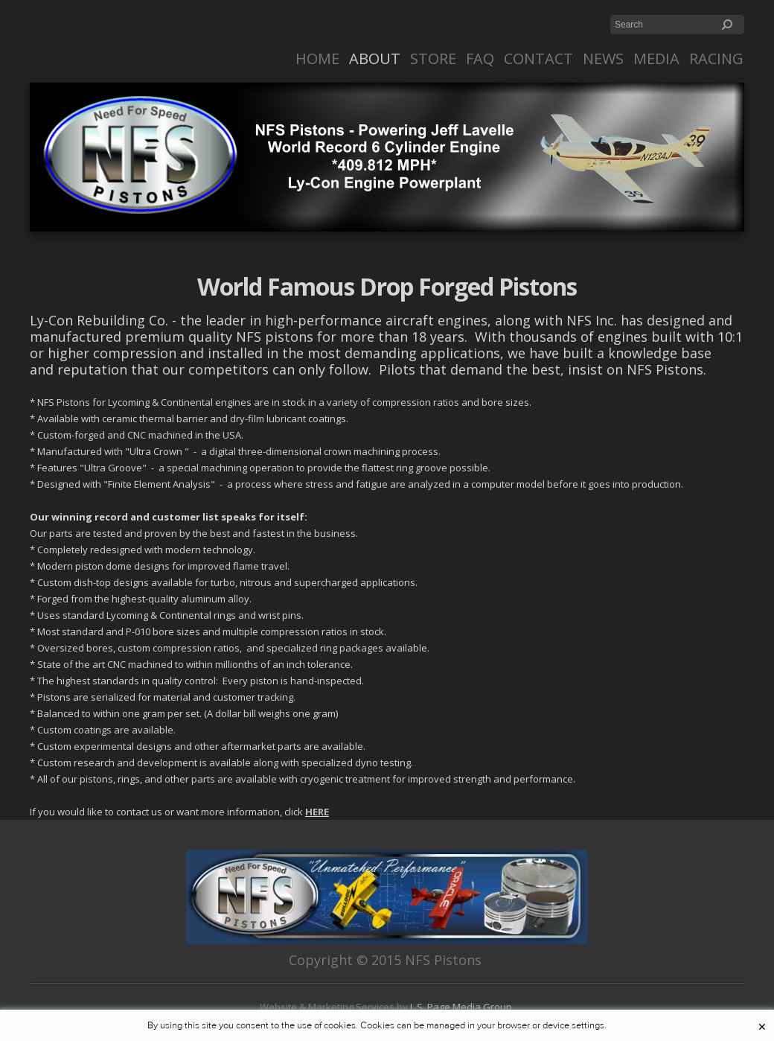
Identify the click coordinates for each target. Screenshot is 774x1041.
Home (317, 58)
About (374, 58)
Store (433, 58)
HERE (317, 811)
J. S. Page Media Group (462, 1006)
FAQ (480, 58)
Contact (538, 58)
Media (656, 58)
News (603, 58)
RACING (716, 58)
